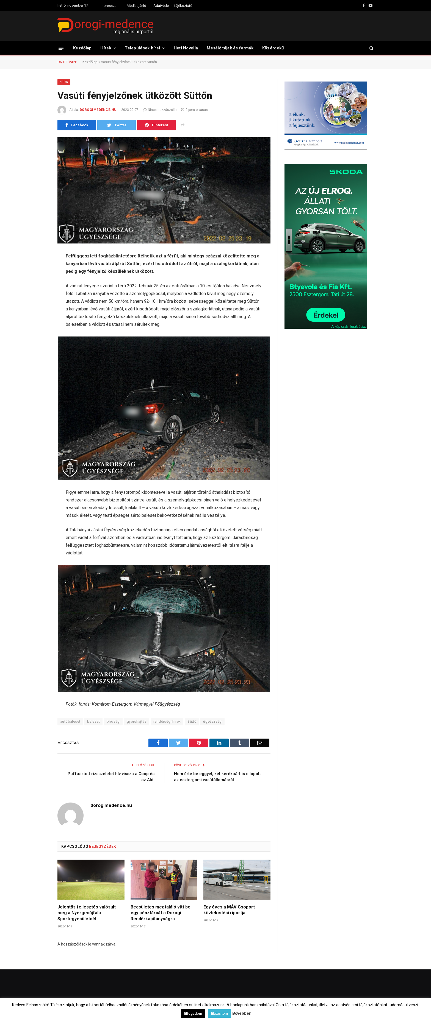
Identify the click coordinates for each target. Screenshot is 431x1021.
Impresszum (110, 6)
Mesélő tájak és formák (230, 48)
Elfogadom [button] (193, 1013)
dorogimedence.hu (98, 110)
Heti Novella (186, 48)
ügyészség (212, 721)
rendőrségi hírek (167, 721)
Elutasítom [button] (219, 1013)
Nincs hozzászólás (160, 110)
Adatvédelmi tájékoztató (172, 6)
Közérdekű (273, 48)
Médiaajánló (136, 6)
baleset (93, 721)
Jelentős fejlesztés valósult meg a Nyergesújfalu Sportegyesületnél (86, 913)
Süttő (191, 721)
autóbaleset (70, 721)
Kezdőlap (82, 48)
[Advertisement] (325, 377)
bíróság (113, 721)
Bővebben (242, 1013)
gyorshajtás (137, 721)
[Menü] (61, 48)
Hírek (105, 48)
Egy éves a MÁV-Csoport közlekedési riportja (229, 910)
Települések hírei (142, 48)
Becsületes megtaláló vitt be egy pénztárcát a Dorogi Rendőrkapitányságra (160, 913)
